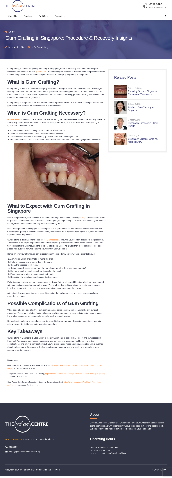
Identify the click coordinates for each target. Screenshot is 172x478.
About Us (12, 16)
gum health (41, 72)
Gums (11, 31)
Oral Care (43, 16)
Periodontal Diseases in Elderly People (143, 124)
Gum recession (14, 119)
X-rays (83, 217)
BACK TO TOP (160, 470)
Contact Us (60, 16)
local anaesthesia (52, 240)
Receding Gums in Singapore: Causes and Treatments (142, 93)
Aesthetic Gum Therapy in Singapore (140, 109)
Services (28, 16)
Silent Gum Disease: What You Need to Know (143, 140)
